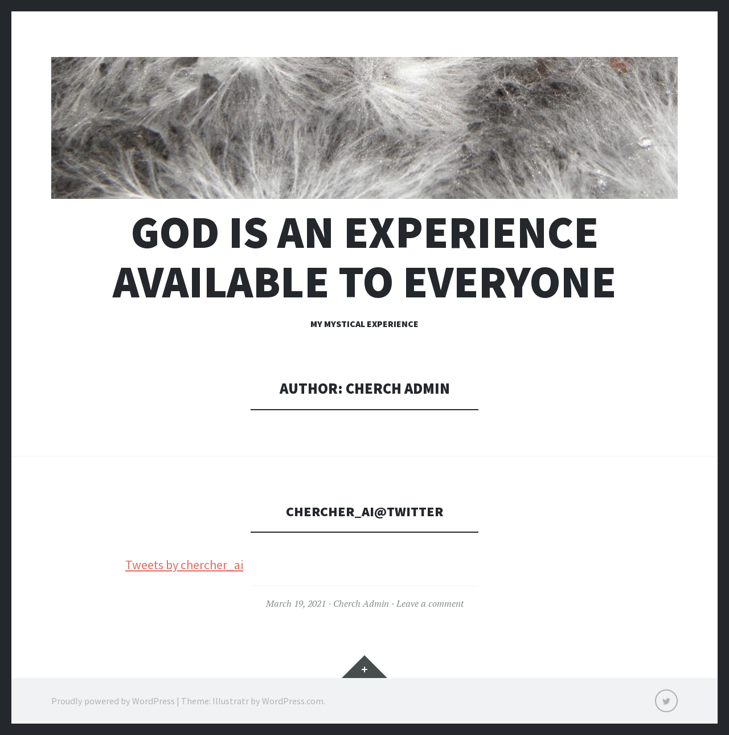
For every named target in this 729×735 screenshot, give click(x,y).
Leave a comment (430, 603)
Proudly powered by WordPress (113, 701)
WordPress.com (292, 701)
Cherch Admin (361, 603)
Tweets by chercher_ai (184, 565)
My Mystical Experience (364, 323)
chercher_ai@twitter (364, 510)
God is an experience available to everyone (364, 257)
